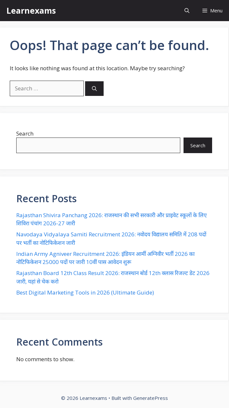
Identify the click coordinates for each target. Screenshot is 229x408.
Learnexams (31, 10)
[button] (187, 10)
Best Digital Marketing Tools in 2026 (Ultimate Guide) (85, 292)
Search (24, 133)
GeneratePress (150, 398)
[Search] (94, 88)
